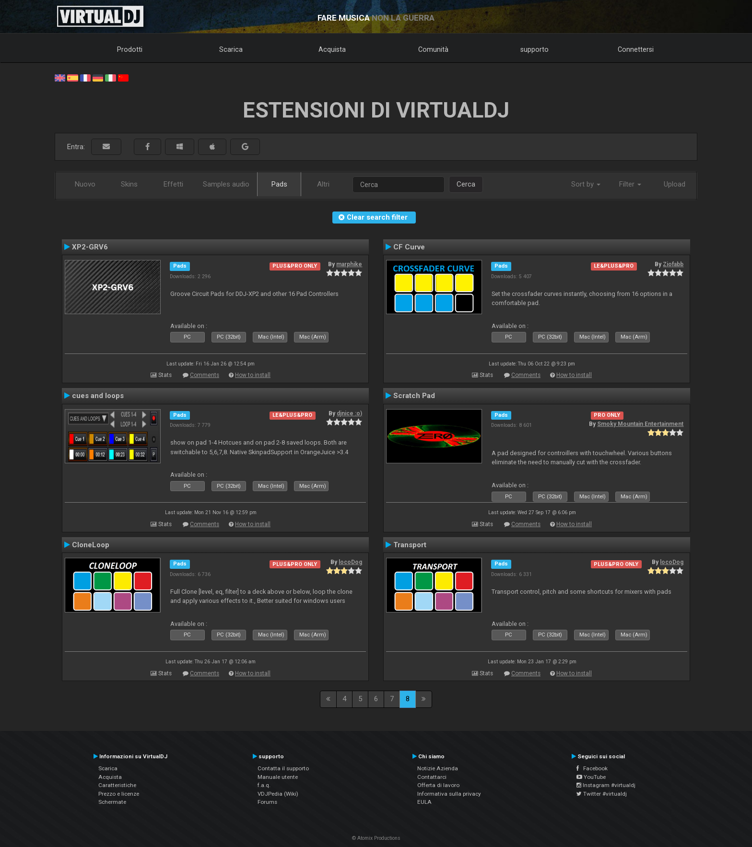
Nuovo (85, 184)
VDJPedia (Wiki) (278, 793)
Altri (323, 184)
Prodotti (129, 49)
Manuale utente (278, 777)
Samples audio (226, 184)
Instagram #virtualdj (605, 785)
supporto (534, 49)
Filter (630, 184)
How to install (252, 375)
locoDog (350, 562)
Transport (409, 545)
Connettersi (636, 49)
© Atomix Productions (376, 838)
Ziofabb (673, 264)
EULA (424, 802)
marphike (349, 264)
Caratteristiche (117, 785)
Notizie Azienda (437, 768)
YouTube (591, 777)
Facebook (592, 768)
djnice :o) (349, 413)
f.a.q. (264, 785)
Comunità (433, 49)
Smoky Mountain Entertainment (640, 424)
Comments (204, 375)
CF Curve (409, 247)
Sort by (585, 184)
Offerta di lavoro (438, 785)
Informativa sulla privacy (449, 793)
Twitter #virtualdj (601, 793)
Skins (129, 184)
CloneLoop (90, 545)
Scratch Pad (414, 395)
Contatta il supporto (283, 768)
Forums (267, 802)
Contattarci (431, 777)
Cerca (466, 184)
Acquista (332, 49)
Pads (279, 184)
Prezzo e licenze (118, 793)
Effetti (173, 184)
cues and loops (98, 395)
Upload (674, 184)
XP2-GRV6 (90, 247)
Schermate (112, 802)
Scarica (231, 49)
